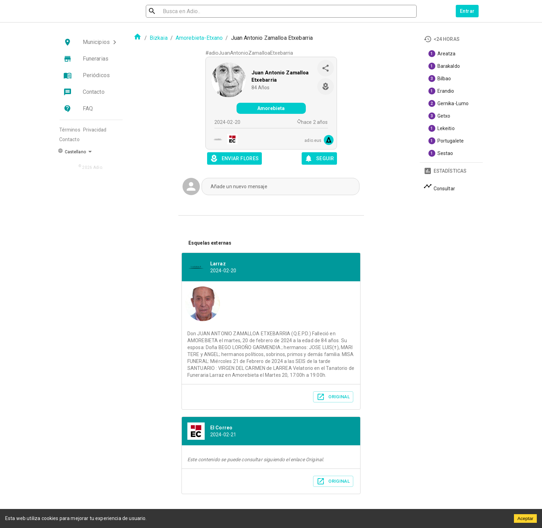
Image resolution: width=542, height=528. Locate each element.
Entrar (467, 11)
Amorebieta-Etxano (199, 38)
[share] (325, 68)
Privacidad (95, 130)
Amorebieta (271, 108)
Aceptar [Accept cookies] (525, 518)
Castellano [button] (72, 151)
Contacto (69, 139)
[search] (183, 11)
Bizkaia (159, 38)
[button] (91, 42)
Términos (69, 130)
